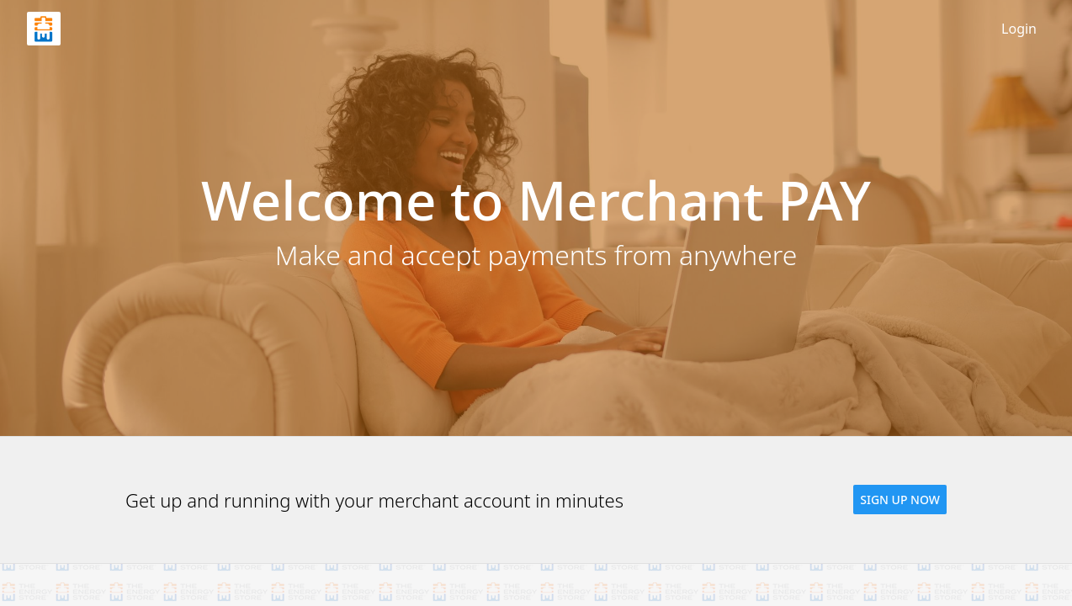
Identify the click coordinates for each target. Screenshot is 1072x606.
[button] (900, 499)
